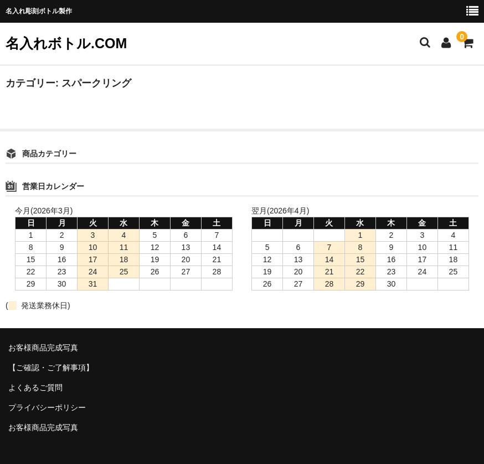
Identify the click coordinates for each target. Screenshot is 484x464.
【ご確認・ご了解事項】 (51, 367)
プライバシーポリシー (47, 407)
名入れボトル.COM (66, 43)
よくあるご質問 (35, 387)
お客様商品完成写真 (43, 347)
